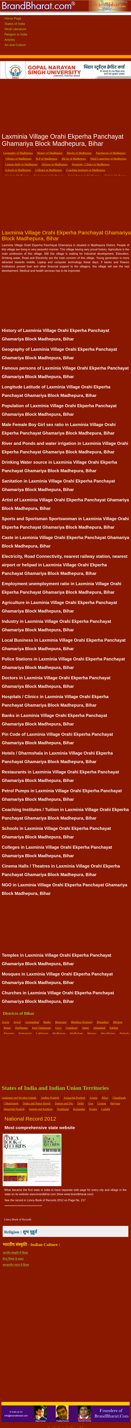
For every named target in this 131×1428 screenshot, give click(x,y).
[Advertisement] (65, 104)
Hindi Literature (15, 29)
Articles (9, 40)
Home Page (12, 18)
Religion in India (15, 34)
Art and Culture (15, 45)
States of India (14, 24)
